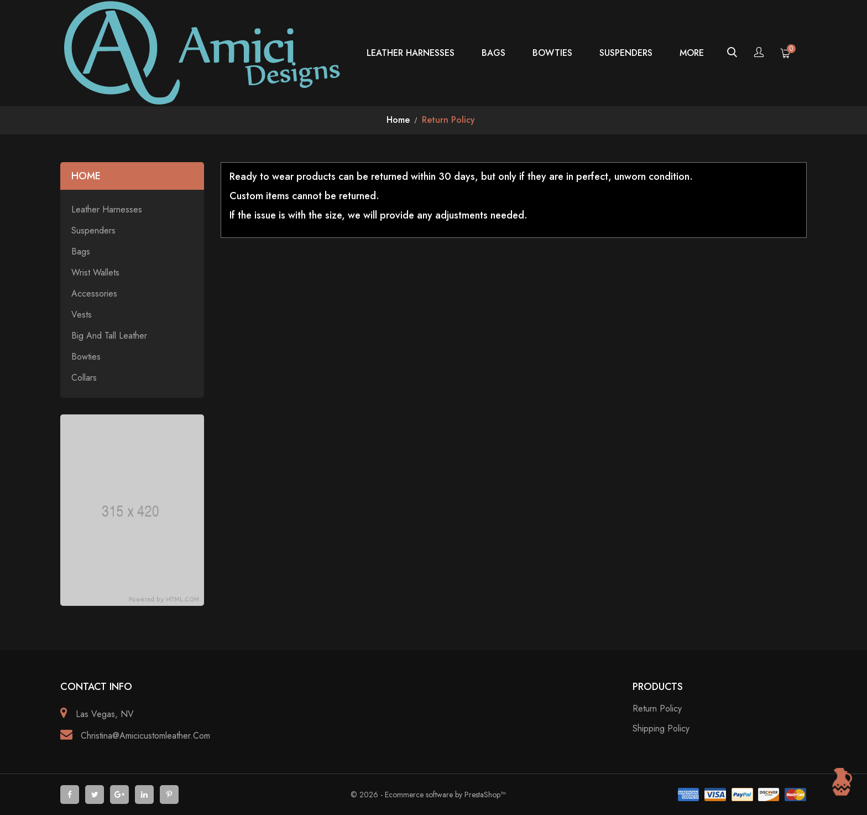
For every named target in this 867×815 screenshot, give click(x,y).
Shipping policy (661, 728)
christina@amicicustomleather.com (145, 735)
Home (86, 176)
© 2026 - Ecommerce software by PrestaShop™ (428, 794)
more (692, 52)
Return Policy (657, 708)
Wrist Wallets (95, 272)
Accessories (94, 293)
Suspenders (625, 52)
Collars (84, 377)
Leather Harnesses (411, 52)
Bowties (552, 52)
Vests (81, 314)
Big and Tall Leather (109, 335)
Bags (493, 52)
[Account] (759, 53)
